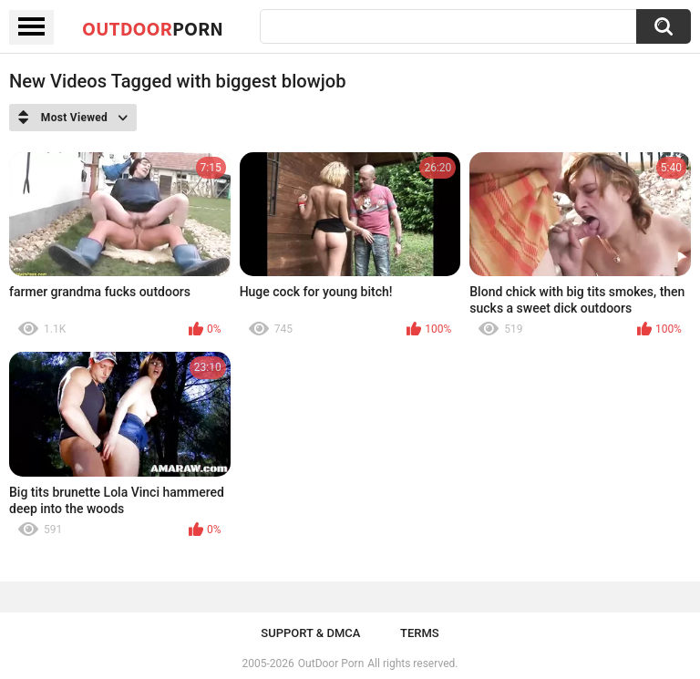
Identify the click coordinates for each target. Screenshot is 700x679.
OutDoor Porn (331, 663)
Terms (419, 633)
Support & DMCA (310, 633)
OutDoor (152, 28)
